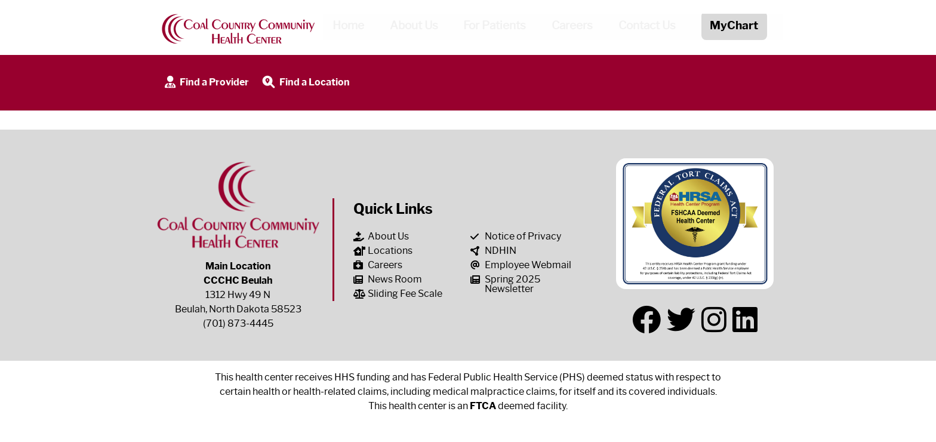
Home (343, 27)
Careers (568, 27)
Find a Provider (205, 82)
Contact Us (643, 27)
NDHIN (493, 250)
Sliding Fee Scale (397, 293)
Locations (382, 250)
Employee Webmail (520, 265)
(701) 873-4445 (238, 323)
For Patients (490, 27)
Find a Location (305, 82)
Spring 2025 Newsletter (505, 284)
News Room (387, 279)
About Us (409, 27)
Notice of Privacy (515, 236)
